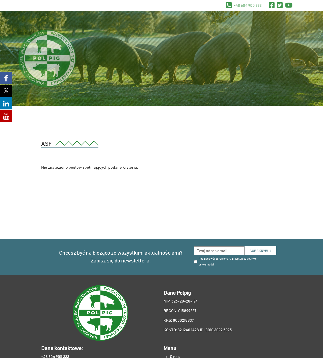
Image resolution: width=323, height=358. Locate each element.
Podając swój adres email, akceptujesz (228, 261)
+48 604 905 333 (259, 6)
